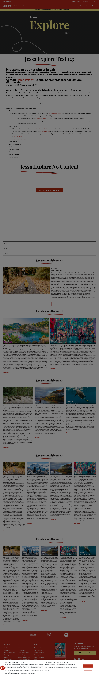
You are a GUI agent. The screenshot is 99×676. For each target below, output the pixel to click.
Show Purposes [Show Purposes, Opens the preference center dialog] (88, 670)
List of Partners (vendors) (51, 670)
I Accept (88, 666)
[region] (49, 668)
